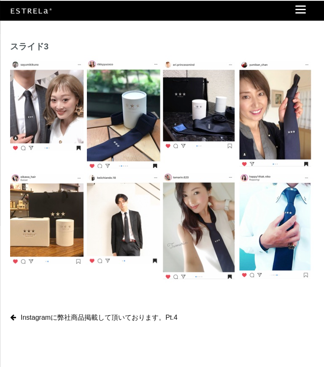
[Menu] (301, 9)
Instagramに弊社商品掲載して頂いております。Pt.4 (99, 317)
